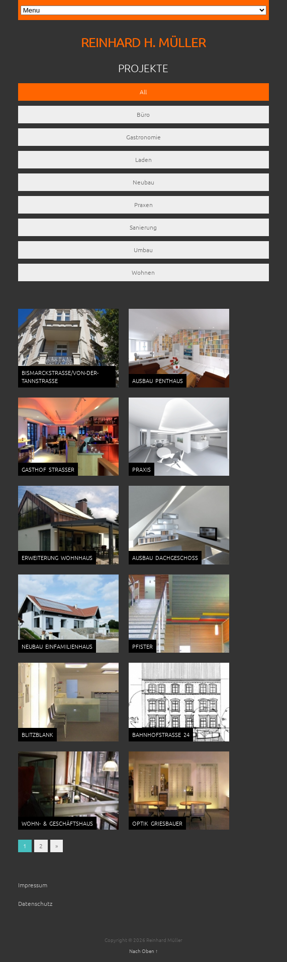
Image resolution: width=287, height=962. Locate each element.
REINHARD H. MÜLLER (143, 42)
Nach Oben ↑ (143, 950)
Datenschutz (35, 903)
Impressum (32, 885)
